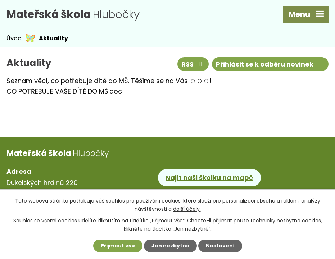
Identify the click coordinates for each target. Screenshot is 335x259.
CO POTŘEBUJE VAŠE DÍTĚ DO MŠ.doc (64, 91)
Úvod (14, 38)
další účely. (187, 209)
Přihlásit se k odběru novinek (270, 64)
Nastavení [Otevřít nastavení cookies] (220, 245)
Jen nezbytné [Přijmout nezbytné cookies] (170, 245)
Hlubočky (73, 14)
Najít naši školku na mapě (209, 177)
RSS (193, 64)
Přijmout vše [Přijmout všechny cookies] (118, 245)
